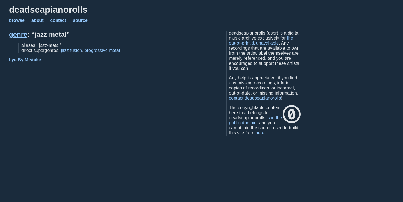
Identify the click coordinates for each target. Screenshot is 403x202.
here (260, 132)
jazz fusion (71, 50)
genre (18, 34)
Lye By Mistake (25, 60)
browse (17, 20)
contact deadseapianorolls (255, 98)
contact (58, 20)
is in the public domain (255, 120)
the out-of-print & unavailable (261, 40)
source (80, 20)
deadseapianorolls (48, 9)
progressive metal (102, 50)
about (37, 20)
